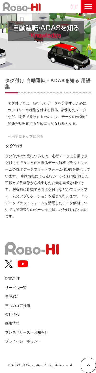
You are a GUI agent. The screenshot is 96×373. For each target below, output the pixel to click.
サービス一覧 (16, 287)
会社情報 (12, 314)
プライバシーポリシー (23, 341)
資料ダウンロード (71, 6)
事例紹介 (12, 296)
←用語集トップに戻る (26, 136)
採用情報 (12, 323)
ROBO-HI (12, 279)
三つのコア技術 (17, 305)
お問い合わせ (76, 6)
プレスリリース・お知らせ (26, 332)
